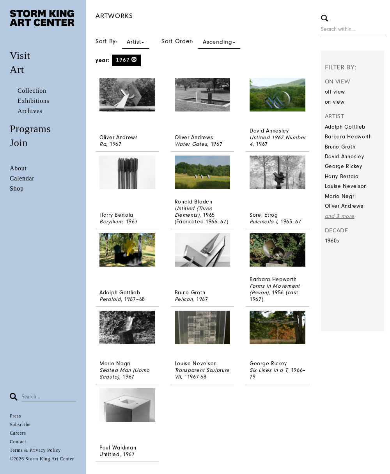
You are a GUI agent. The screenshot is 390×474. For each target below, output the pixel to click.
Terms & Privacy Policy (35, 450)
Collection (32, 90)
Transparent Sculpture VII (202, 373)
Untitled (109, 454)
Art (17, 69)
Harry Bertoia (342, 176)
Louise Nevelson (346, 186)
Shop (17, 188)
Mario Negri (340, 196)
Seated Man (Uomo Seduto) (124, 373)
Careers (18, 433)
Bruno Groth (340, 146)
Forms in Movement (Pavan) (275, 289)
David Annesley (344, 156)
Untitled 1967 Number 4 (278, 140)
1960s (332, 240)
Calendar (22, 178)
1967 (126, 60)
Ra (102, 144)
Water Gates (191, 144)
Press (15, 416)
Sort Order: (201, 41)
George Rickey (343, 166)
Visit (20, 55)
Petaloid (110, 299)
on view (335, 102)
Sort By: (122, 41)
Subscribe (20, 424)
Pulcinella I (263, 221)
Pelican (184, 299)
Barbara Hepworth (348, 136)
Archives (30, 111)
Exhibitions (33, 100)
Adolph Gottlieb (345, 127)
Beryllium (110, 221)
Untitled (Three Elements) (194, 211)
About (18, 168)
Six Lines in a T (268, 370)
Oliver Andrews (344, 206)
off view (335, 91)
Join (19, 143)
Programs (30, 128)
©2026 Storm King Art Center (42, 459)
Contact (18, 441)
